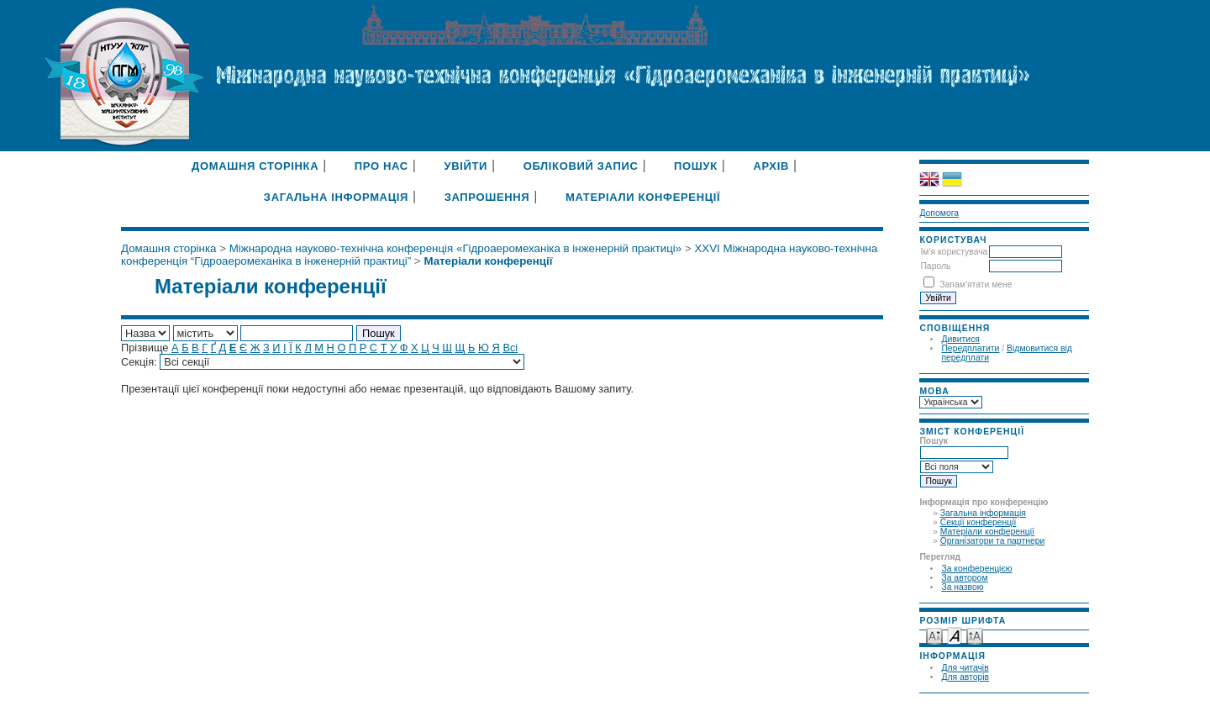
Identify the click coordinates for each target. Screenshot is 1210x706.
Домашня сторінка (255, 166)
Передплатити (970, 348)
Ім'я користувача (953, 251)
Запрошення (487, 197)
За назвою (962, 587)
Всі (510, 347)
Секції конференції (978, 522)
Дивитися (960, 339)
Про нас (381, 166)
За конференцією (976, 568)
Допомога (939, 213)
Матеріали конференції (987, 531)
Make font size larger (974, 635)
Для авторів (965, 677)
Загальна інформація (983, 513)
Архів (771, 166)
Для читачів (964, 667)
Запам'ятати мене (975, 284)
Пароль (935, 266)
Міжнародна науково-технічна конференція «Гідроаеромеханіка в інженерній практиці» (455, 248)
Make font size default (954, 635)
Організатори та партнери (992, 540)
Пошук (696, 166)
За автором (964, 577)
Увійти (465, 166)
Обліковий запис (581, 166)
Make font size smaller (934, 635)
